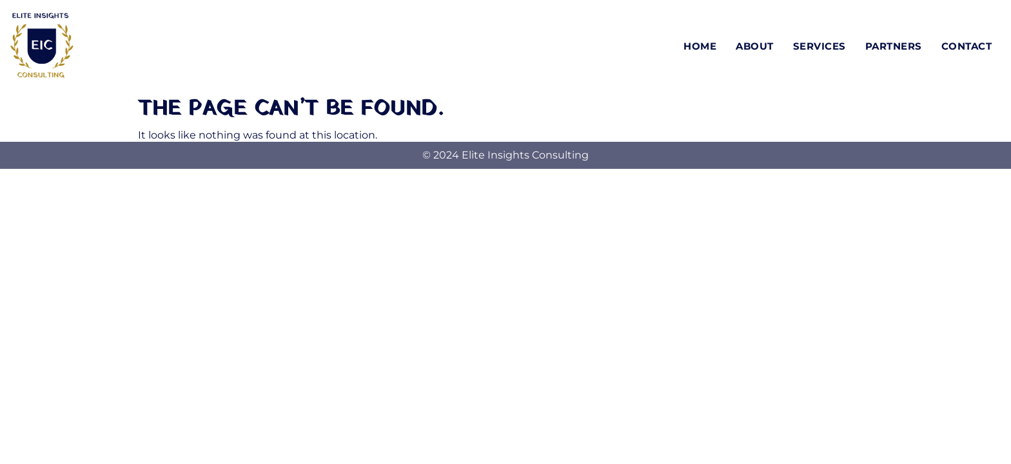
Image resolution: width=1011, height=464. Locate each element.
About (755, 46)
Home (699, 46)
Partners (893, 46)
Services (819, 46)
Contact (966, 46)
